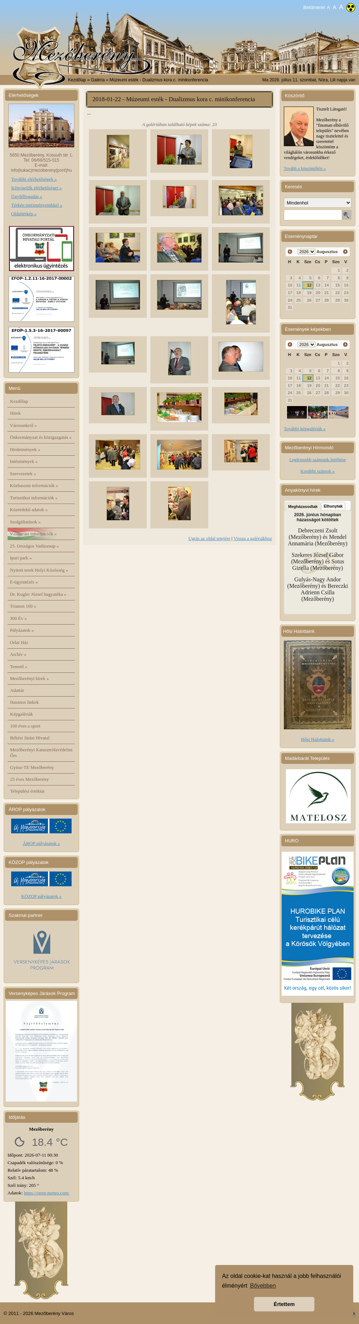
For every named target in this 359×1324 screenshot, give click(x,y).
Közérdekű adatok (29, 509)
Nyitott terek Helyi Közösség (39, 570)
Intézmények (24, 461)
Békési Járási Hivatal (30, 737)
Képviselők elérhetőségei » (36, 187)
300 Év (18, 618)
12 (309, 285)
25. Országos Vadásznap (34, 546)
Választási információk (33, 533)
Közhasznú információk (34, 485)
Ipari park (21, 557)
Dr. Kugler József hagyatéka (38, 594)
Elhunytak (333, 506)
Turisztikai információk (34, 497)
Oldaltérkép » (24, 213)
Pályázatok (22, 630)
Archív (18, 654)
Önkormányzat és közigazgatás (41, 437)
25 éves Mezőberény (29, 779)
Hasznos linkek (24, 702)
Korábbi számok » (317, 471)
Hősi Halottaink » (317, 739)
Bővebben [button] (263, 1286)
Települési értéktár (27, 791)
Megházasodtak (303, 506)
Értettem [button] (284, 1304)
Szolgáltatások (25, 521)
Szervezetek (23, 473)
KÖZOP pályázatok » (41, 896)
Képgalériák (21, 714)
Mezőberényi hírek (29, 678)
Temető (19, 666)
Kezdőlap (77, 79)
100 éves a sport (25, 726)
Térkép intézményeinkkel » (36, 205)
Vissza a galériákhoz (252, 538)
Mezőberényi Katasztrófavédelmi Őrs (41, 752)
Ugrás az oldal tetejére (209, 538)
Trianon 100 (23, 606)
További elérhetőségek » (34, 179)
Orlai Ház (19, 642)
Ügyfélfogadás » (26, 196)
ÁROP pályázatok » (41, 843)
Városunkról (23, 425)
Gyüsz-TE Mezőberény (32, 767)
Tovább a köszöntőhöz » (305, 168)
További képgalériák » (305, 428)
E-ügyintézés (24, 582)
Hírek (15, 413)
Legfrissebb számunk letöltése (317, 459)
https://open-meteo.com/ (46, 1192)
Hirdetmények (25, 449)
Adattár (17, 690)
